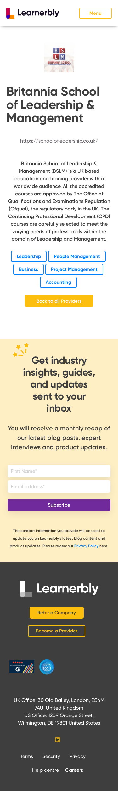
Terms (26, 756)
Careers (74, 770)
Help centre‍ (45, 770)
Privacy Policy (86, 546)
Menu (95, 13)
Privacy (78, 756)
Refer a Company (56, 612)
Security (51, 756)
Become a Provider (56, 631)
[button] (95, 13)
